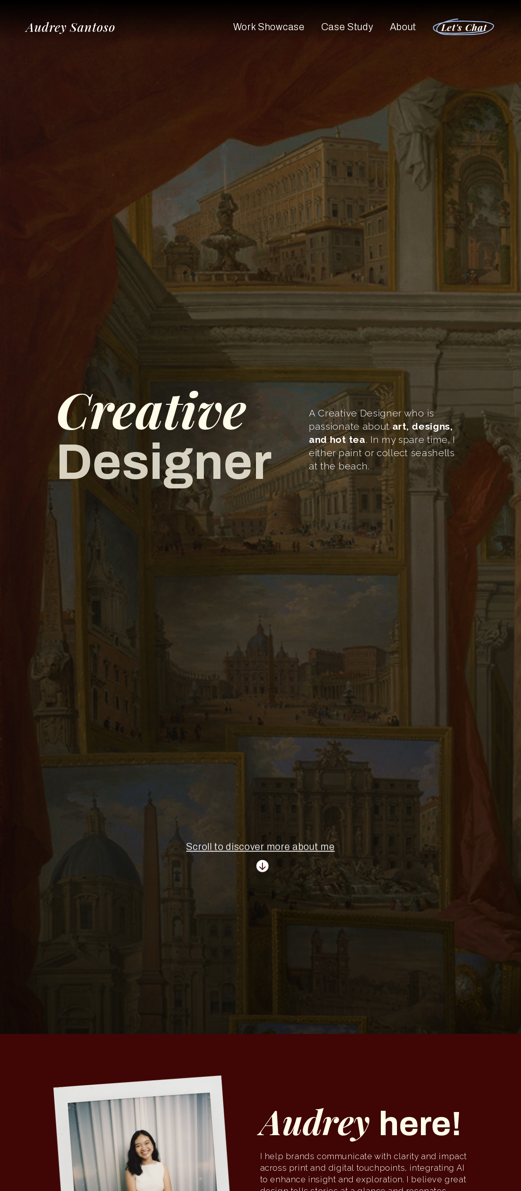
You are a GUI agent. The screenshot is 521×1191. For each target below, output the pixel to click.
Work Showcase (269, 27)
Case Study (347, 27)
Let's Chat (464, 27)
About (403, 27)
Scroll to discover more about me (260, 849)
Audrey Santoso (70, 27)
